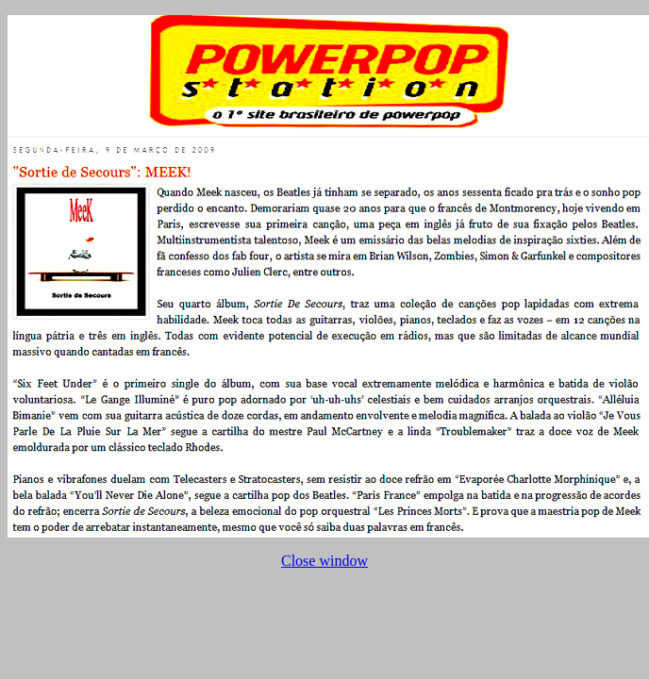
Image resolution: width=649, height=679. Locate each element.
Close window (324, 561)
